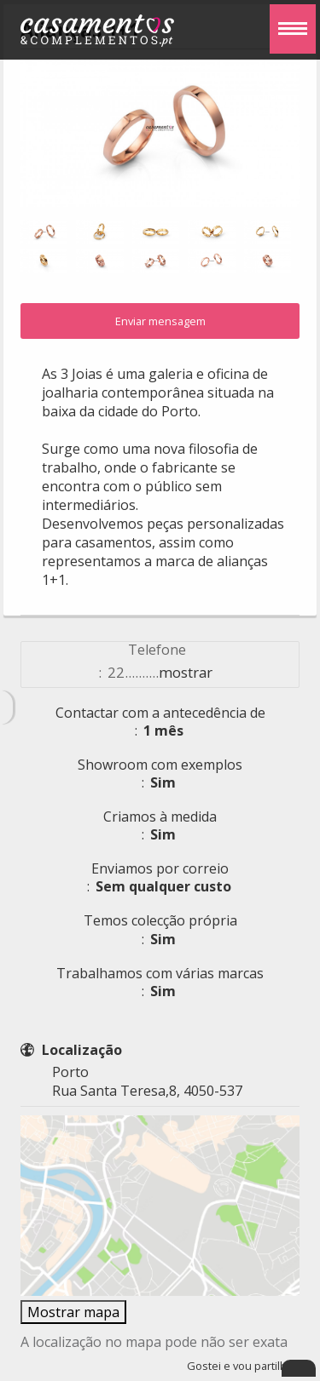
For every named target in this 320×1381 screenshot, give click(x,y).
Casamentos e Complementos (97, 33)
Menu (289, 17)
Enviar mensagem (160, 321)
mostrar (185, 672)
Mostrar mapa (73, 1312)
